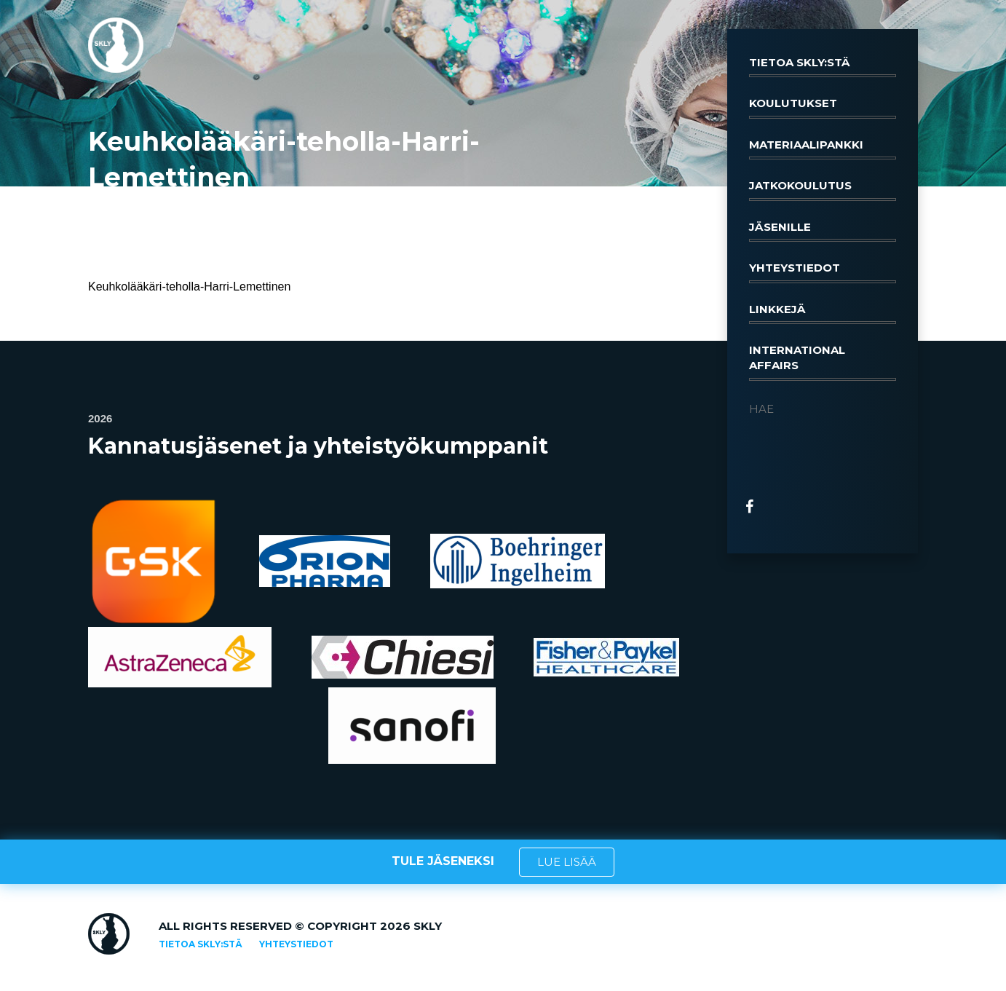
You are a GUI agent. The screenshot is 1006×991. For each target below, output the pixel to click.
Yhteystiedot (822, 272)
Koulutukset (822, 107)
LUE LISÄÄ (566, 862)
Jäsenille (822, 231)
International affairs (822, 362)
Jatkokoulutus (822, 189)
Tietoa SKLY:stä (822, 66)
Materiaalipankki (822, 148)
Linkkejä (822, 313)
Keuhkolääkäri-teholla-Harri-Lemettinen (189, 286)
